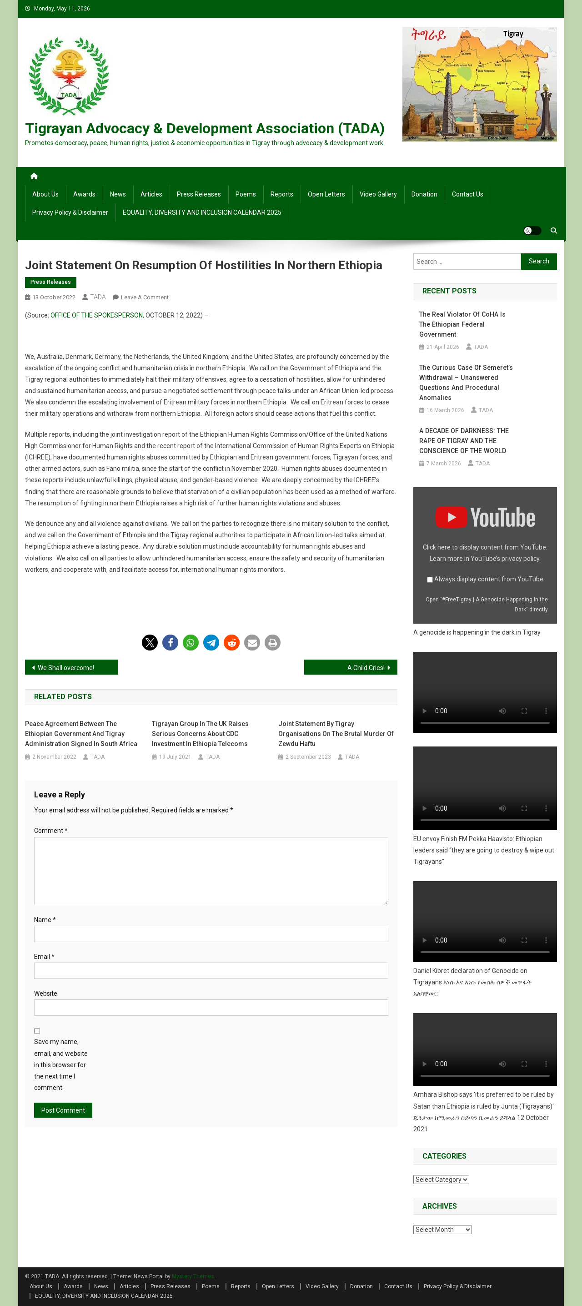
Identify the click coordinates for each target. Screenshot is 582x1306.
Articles (151, 194)
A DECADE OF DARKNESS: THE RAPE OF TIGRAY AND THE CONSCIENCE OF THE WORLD (463, 440)
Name (45, 919)
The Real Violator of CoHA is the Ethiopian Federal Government (461, 324)
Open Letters (326, 194)
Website (45, 993)
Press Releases (199, 194)
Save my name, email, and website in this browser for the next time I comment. (61, 1064)
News (118, 194)
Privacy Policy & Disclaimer (70, 212)
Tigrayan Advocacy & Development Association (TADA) (205, 128)
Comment (51, 830)
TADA (98, 297)
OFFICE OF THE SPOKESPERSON (96, 315)
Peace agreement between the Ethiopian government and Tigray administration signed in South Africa (81, 733)
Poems (246, 194)
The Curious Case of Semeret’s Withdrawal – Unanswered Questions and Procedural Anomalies (465, 382)
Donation (424, 194)
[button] (150, 642)
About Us (45, 194)
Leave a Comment (145, 297)
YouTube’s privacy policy (505, 558)
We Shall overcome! (66, 667)
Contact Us (467, 194)
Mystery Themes (193, 1276)
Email (44, 956)
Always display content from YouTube (488, 579)
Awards (84, 194)
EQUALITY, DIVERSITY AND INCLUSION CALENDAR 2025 (202, 212)
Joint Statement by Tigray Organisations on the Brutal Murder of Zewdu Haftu (336, 733)
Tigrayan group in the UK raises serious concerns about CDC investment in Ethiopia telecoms (200, 733)
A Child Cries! (366, 667)
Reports (282, 194)
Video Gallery (378, 194)
